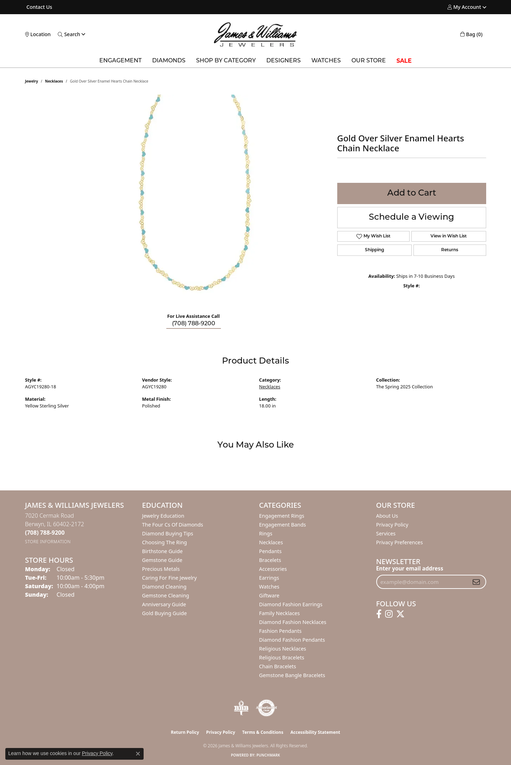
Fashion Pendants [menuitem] (280, 631)
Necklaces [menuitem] (271, 542)
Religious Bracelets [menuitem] (281, 657)
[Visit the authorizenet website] (267, 708)
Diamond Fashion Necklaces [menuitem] (293, 622)
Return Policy (185, 732)
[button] (464, 7)
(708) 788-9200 (193, 324)
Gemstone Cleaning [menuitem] (165, 595)
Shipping (374, 250)
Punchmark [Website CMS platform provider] (268, 755)
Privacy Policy (392, 524)
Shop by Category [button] (226, 61)
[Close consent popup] (138, 754)
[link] (38, 7)
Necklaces (54, 81)
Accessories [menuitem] (273, 569)
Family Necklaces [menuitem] (279, 613)
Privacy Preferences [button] (399, 542)
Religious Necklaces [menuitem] (282, 648)
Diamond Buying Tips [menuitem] (167, 533)
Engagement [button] (120, 61)
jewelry (31, 81)
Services (386, 533)
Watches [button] (326, 61)
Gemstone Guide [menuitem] (162, 560)
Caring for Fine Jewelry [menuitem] (169, 577)
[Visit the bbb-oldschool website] (241, 708)
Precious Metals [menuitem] (161, 569)
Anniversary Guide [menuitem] (164, 604)
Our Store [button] (368, 61)
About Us (387, 515)
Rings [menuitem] (265, 533)
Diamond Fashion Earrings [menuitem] (291, 604)
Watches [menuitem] (269, 586)
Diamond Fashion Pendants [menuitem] (292, 639)
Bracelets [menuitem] (270, 560)
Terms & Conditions (262, 732)
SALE (404, 60)
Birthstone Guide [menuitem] (162, 551)
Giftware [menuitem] (269, 595)
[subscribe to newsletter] (476, 581)
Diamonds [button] (168, 61)
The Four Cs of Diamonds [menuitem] (172, 524)
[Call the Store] (45, 532)
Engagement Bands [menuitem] (282, 524)
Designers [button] (283, 61)
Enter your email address (409, 568)
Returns (449, 250)
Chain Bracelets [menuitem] (277, 666)
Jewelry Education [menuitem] (163, 515)
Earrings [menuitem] (269, 577)
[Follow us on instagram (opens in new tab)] (389, 614)
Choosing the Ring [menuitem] (164, 542)
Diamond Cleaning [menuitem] (164, 586)
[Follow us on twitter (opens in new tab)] (400, 614)
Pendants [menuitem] (270, 551)
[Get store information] (48, 542)
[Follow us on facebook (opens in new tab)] (379, 614)
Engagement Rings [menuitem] (282, 515)
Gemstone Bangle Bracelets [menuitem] (292, 675)
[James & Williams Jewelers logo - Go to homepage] (255, 34)
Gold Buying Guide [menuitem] (164, 613)
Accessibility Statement (315, 732)
